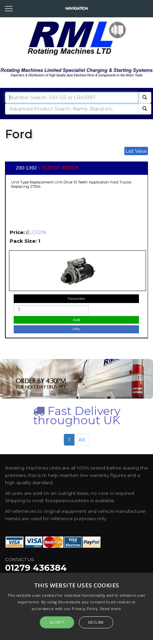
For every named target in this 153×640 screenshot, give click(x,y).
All (82, 440)
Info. (76, 329)
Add (76, 319)
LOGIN (37, 232)
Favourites (76, 298)
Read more (110, 608)
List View (136, 151)
